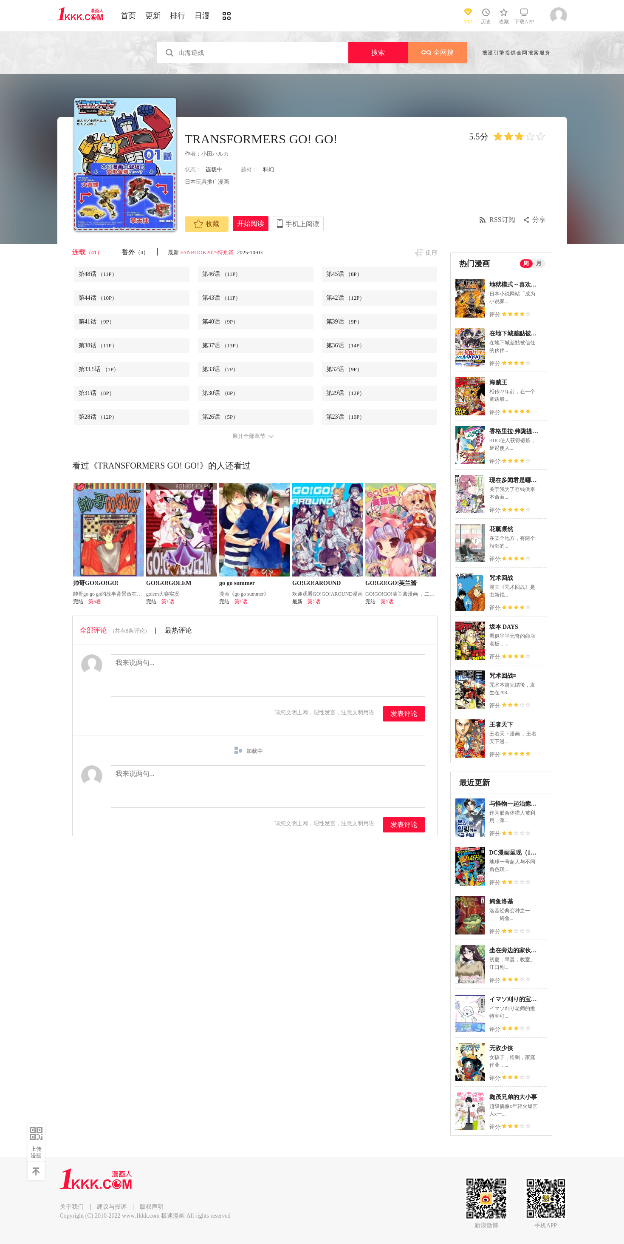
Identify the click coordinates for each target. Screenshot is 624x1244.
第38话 (98, 345)
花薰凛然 (501, 529)
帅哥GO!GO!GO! (96, 583)
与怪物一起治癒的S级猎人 (523, 804)
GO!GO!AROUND (316, 583)
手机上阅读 (302, 223)
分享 (539, 219)
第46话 (221, 274)
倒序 (432, 253)
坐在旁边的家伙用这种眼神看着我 (534, 950)
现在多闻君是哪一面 (516, 480)
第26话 (220, 417)
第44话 (98, 298)
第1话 (167, 602)
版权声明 (152, 1207)
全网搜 (437, 52)
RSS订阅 (502, 219)
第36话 (345, 345)
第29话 (345, 393)
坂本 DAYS (503, 627)
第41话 (97, 321)
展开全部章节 (248, 436)
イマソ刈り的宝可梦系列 (522, 999)
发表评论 (404, 713)
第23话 (345, 417)
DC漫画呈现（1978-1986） (524, 852)
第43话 (221, 298)
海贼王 (498, 382)
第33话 (220, 369)
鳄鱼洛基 (501, 901)
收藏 (206, 224)
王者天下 (501, 724)
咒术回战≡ (503, 676)
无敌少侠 (501, 1048)
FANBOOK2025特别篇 (207, 252)
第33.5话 (99, 369)
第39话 (344, 321)
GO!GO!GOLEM (169, 583)
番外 (135, 252)
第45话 (344, 274)
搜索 (378, 52)
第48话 (98, 274)
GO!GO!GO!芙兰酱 (391, 583)
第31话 (97, 393)
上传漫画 (36, 1152)
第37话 (221, 345)
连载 (87, 252)
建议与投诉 (112, 1207)
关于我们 (72, 1207)
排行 (177, 15)
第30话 (220, 393)
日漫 (202, 15)
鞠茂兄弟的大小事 (513, 1097)
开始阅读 (250, 223)
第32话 (344, 369)
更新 (153, 15)
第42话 (345, 298)
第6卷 (94, 602)
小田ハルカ (215, 154)
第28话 (98, 417)
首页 (128, 15)
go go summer (237, 583)
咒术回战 (501, 578)
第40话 (220, 321)
